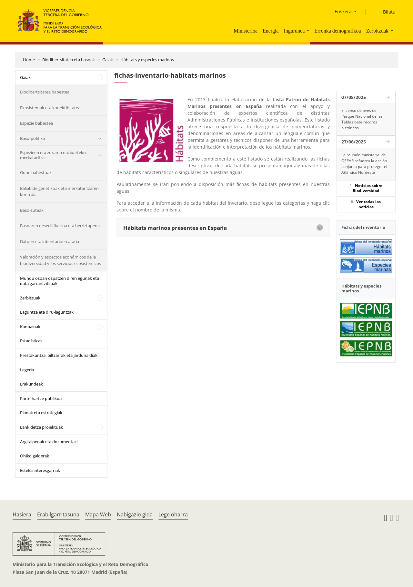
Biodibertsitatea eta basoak (68, 60)
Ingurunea (294, 31)
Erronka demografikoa (337, 31)
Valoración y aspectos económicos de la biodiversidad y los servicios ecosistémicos (60, 260)
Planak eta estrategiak (41, 413)
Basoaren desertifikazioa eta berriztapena (60, 226)
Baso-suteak (32, 210)
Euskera (343, 11)
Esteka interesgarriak (40, 470)
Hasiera (22, 514)
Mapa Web (98, 514)
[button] (309, 31)
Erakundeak (31, 384)
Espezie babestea (36, 123)
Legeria (27, 370)
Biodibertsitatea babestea (44, 92)
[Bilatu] (385, 12)
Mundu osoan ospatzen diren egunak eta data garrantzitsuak (59, 280)
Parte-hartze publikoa (41, 398)
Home (29, 60)
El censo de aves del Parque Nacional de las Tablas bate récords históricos (362, 119)
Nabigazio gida (135, 514)
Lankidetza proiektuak (41, 427)
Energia (270, 31)
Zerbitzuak (377, 31)
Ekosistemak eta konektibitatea (50, 108)
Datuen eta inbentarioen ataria (49, 241)
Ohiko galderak (34, 456)
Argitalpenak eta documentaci (48, 442)
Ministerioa (245, 31)
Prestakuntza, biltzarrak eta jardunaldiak (58, 355)
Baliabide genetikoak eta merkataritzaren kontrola (59, 191)
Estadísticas (31, 341)
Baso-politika (32, 138)
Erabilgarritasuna (58, 514)
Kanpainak (30, 326)
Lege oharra (173, 514)
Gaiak (107, 60)
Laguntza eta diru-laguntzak (47, 312)
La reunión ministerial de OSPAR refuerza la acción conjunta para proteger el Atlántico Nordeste (364, 163)
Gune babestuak (36, 172)
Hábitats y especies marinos (147, 60)
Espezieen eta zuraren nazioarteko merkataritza (53, 155)
